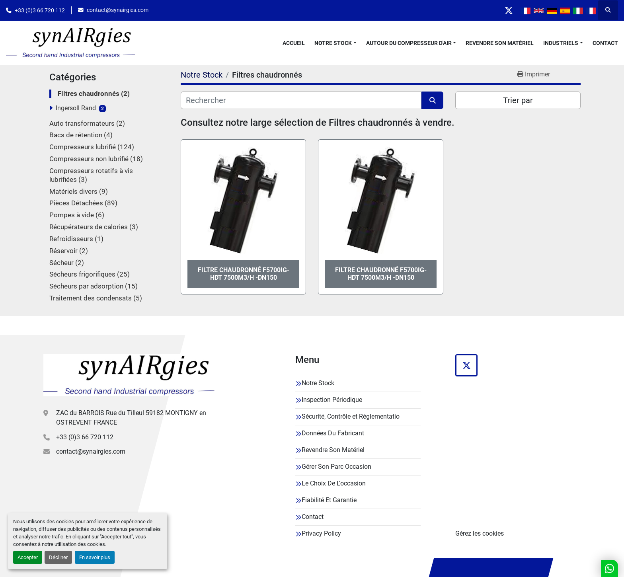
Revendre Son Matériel (500, 43)
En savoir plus (94, 557)
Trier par (518, 100)
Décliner (58, 557)
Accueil (294, 43)
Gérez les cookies (479, 533)
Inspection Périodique (332, 400)
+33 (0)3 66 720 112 (40, 10)
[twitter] (509, 10)
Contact (605, 43)
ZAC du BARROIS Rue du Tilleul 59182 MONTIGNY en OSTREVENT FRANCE (131, 417)
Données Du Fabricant (333, 433)
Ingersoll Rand (76, 108)
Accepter (28, 557)
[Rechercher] (301, 100)
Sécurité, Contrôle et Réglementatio (351, 416)
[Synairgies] (128, 375)
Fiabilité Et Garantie (329, 500)
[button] (335, 43)
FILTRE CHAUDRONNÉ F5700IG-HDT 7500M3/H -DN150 (243, 273)
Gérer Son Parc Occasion (336, 466)
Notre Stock (333, 43)
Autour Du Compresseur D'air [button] (409, 43)
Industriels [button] (560, 43)
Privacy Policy (321, 533)
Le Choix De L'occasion (334, 483)
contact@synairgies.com (117, 10)
